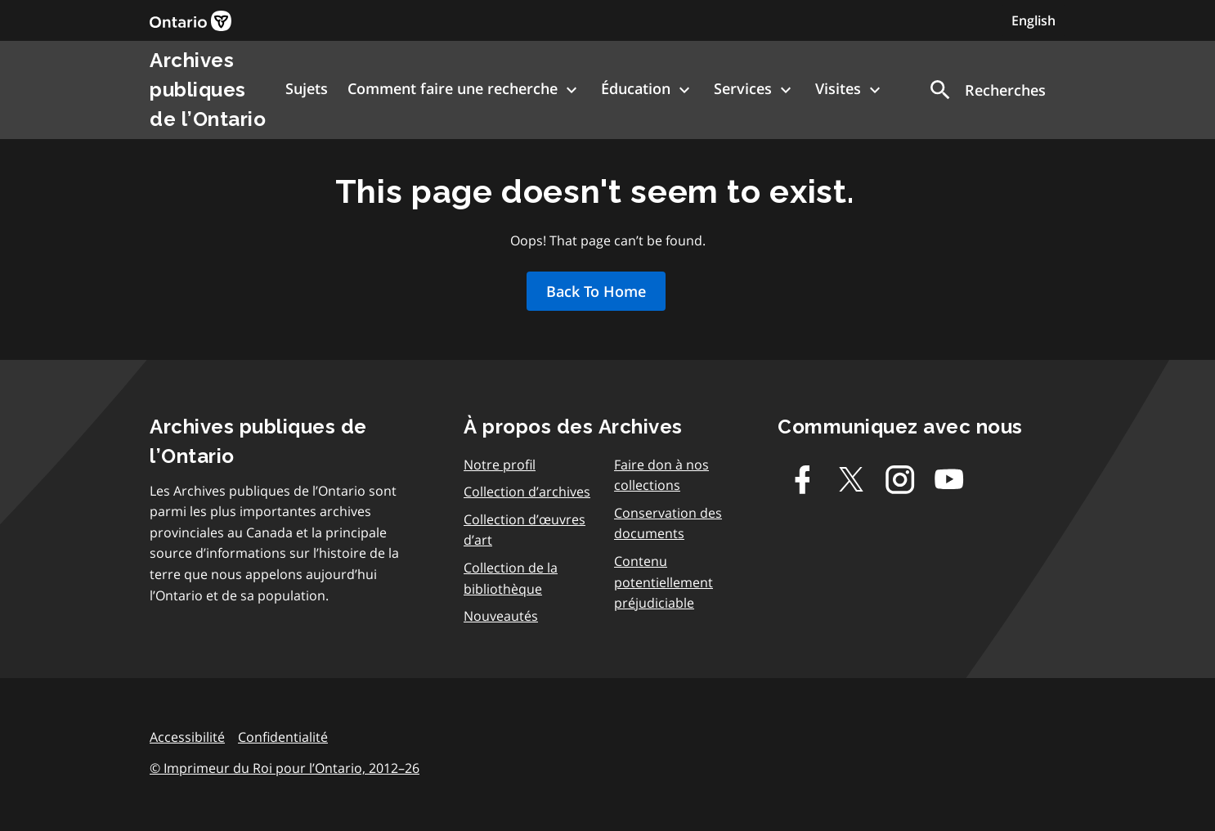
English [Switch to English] (1033, 20)
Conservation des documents (668, 523)
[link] (190, 21)
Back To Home (596, 291)
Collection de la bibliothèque (511, 578)
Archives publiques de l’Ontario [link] (208, 89)
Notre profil (500, 465)
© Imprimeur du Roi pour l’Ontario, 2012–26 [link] (284, 768)
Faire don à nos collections (661, 475)
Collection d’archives (527, 492)
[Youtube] (949, 479)
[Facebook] (802, 479)
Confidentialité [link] (283, 737)
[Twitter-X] (851, 479)
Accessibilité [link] (187, 737)
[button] (986, 90)
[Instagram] (900, 479)
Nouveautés (501, 616)
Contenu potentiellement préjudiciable (663, 582)
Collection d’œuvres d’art (524, 530)
